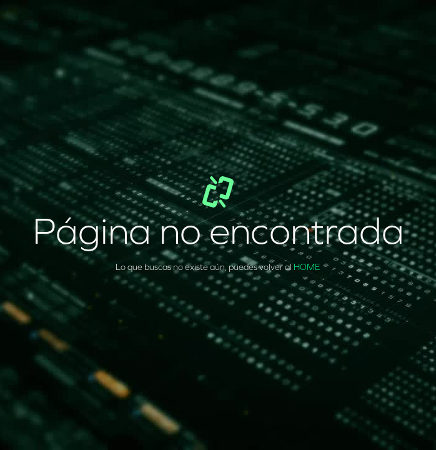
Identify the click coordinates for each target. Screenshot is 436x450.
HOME (307, 267)
